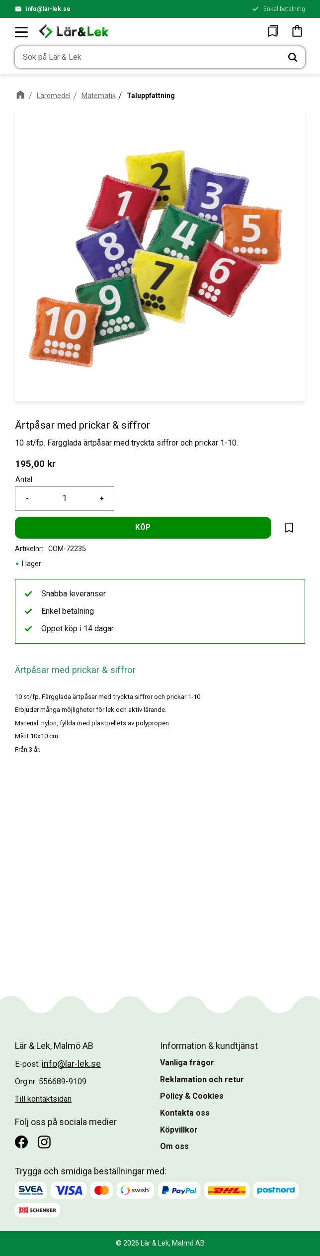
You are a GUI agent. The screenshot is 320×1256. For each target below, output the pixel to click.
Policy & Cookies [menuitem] (192, 1096)
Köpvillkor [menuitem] (179, 1130)
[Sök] (292, 57)
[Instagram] (44, 1142)
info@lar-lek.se (48, 8)
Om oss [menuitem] (174, 1146)
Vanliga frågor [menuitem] (187, 1062)
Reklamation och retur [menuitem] (202, 1079)
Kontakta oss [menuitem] (185, 1113)
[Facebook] (21, 1142)
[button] (22, 32)
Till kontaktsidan (43, 1099)
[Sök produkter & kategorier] (147, 57)
